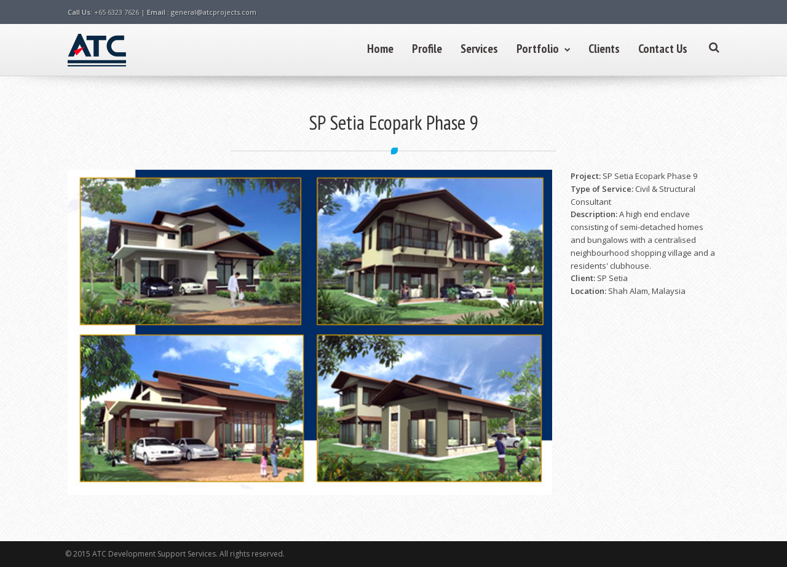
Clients (604, 49)
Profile (427, 49)
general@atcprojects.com (213, 12)
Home (380, 49)
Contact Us (662, 49)
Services (479, 49)
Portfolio (543, 49)
